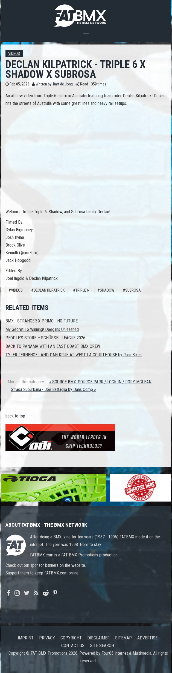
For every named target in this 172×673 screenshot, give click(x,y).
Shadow (107, 290)
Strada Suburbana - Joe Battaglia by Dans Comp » (53, 389)
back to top (15, 416)
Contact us (72, 645)
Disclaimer (98, 638)
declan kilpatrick (49, 290)
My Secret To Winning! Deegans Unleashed (42, 329)
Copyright (71, 638)
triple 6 (82, 290)
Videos (14, 53)
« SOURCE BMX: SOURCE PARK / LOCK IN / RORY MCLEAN (100, 381)
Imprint (26, 638)
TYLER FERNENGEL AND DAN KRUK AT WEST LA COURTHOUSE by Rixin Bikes (73, 354)
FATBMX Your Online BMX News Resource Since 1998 (86, 14)
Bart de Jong (63, 84)
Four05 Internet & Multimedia (126, 653)
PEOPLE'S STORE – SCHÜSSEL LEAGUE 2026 (45, 337)
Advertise (147, 638)
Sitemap (123, 638)
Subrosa (133, 290)
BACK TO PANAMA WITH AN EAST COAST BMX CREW (52, 346)
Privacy (47, 638)
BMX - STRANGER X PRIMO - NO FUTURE (41, 321)
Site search (102, 645)
